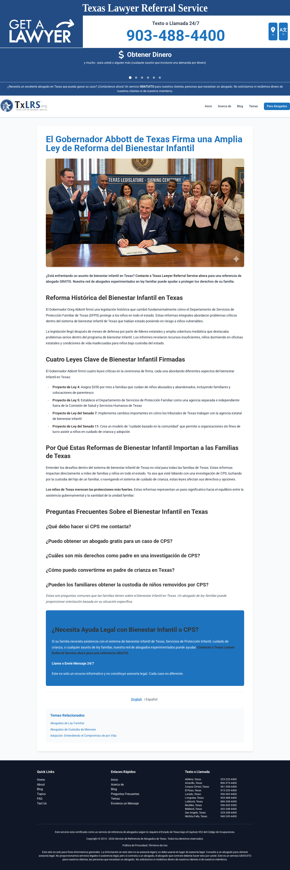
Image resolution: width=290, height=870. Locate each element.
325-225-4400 (228, 779)
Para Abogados (277, 106)
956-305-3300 (228, 805)
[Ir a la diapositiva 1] (130, 77)
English (136, 699)
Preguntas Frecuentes (125, 794)
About (41, 784)
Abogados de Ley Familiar (67, 723)
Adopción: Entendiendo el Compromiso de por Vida (83, 735)
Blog (240, 106)
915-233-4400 (228, 790)
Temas (115, 798)
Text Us (42, 803)
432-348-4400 (228, 808)
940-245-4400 (228, 816)
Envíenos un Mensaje (125, 803)
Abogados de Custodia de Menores (73, 729)
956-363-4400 (228, 793)
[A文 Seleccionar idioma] (283, 31)
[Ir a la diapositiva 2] (136, 77)
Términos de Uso (158, 845)
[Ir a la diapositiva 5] (154, 77)
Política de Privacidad (134, 845)
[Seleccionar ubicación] (273, 31)
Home (41, 779)
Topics (41, 794)
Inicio (208, 106)
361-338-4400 (228, 786)
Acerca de (224, 106)
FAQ (39, 798)
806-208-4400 (228, 801)
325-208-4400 (228, 812)
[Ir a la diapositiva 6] (160, 77)
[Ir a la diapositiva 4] (148, 77)
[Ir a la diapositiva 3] (142, 77)
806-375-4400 (228, 782)
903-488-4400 (175, 35)
